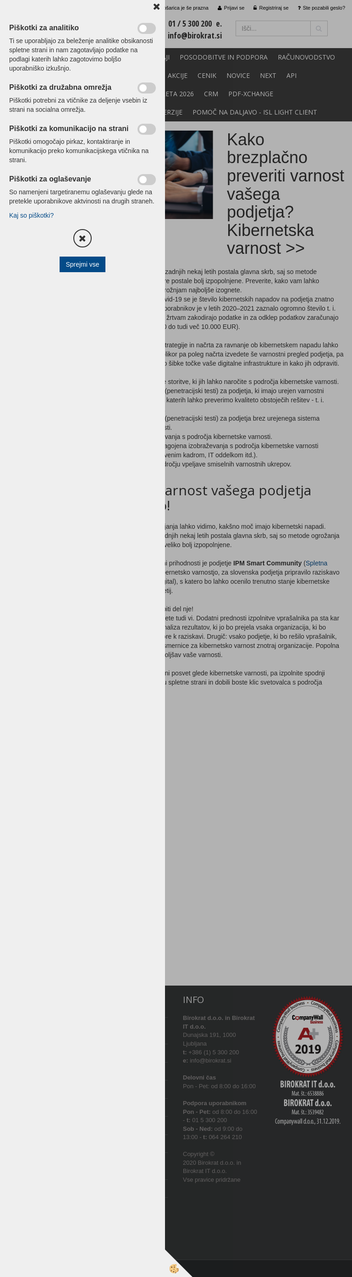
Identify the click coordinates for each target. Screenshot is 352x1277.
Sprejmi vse (82, 264)
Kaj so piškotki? (31, 215)
